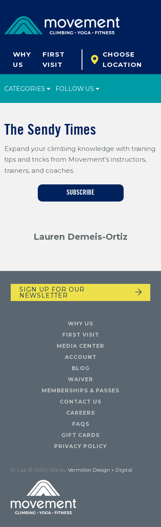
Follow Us (78, 89)
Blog (81, 368)
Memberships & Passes (80, 390)
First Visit (54, 59)
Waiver (80, 379)
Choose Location (122, 59)
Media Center (80, 346)
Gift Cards (80, 435)
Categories (27, 89)
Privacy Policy (80, 446)
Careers (80, 413)
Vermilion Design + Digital (100, 470)
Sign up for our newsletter (52, 292)
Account (81, 357)
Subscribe (80, 193)
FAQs (80, 424)
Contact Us (80, 401)
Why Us (22, 59)
